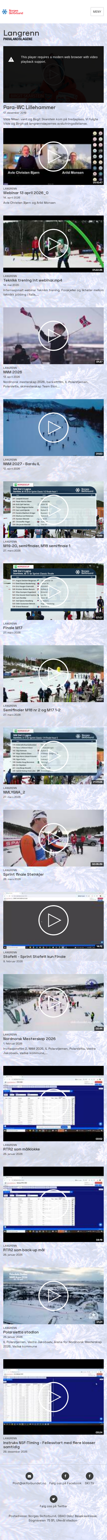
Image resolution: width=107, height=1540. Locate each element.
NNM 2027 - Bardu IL (21, 464)
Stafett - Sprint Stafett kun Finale (34, 957)
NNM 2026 (12, 372)
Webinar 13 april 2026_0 (25, 193)
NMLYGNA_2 (14, 792)
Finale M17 (12, 628)
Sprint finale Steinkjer (23, 875)
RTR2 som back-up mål (24, 1250)
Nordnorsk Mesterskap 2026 (29, 1039)
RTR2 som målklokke (21, 1149)
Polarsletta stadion (21, 1332)
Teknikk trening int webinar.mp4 (32, 280)
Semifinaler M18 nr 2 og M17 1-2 (31, 710)
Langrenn (10, 188)
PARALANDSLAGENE (17, 39)
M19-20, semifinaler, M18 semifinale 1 (36, 546)
